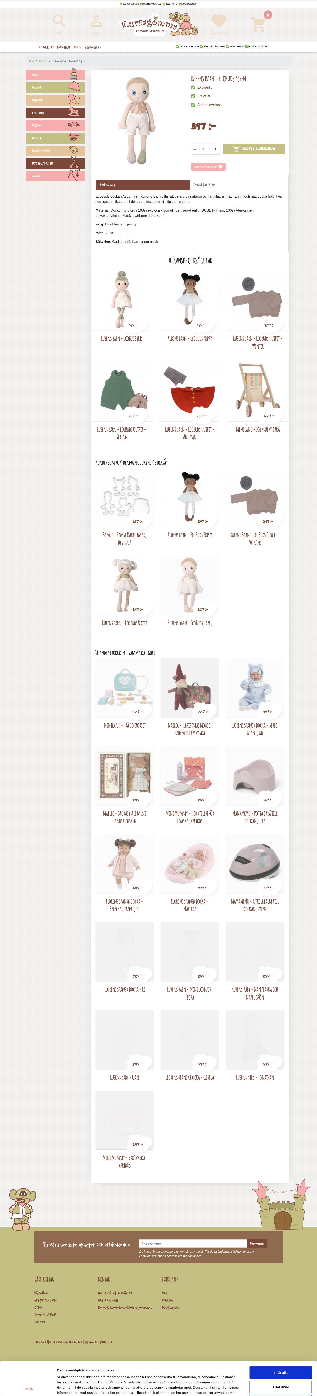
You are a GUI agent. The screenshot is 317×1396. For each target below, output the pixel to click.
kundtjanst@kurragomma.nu (131, 1307)
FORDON (58, 126)
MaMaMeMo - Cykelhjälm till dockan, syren (255, 905)
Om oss (39, 1321)
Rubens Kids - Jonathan (255, 1077)
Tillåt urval (281, 1353)
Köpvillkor (41, 1293)
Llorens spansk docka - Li (124, 989)
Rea (164, 1293)
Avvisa (280, 1367)
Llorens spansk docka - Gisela (190, 1077)
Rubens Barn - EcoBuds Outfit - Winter (258, 342)
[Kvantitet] (204, 149)
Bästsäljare (170, 1307)
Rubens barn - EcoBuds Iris (122, 338)
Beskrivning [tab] (107, 185)
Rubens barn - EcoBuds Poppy (190, 338)
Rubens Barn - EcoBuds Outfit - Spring (121, 433)
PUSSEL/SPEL (58, 151)
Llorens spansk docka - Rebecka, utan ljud (124, 905)
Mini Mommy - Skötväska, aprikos (125, 1161)
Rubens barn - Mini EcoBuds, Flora (190, 993)
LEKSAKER (58, 113)
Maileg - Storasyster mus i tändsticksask (124, 817)
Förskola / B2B (45, 1314)
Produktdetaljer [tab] (204, 185)
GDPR (38, 1307)
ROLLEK (58, 139)
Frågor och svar (45, 1300)
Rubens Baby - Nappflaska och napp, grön (255, 993)
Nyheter (167, 1300)
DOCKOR (58, 88)
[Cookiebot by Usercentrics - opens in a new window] (28, 1387)
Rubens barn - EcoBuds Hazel (190, 622)
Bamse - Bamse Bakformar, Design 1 (124, 538)
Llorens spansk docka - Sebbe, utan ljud (255, 729)
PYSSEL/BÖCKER (58, 164)
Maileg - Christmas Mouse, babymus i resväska (190, 729)
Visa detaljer (236, 1387)
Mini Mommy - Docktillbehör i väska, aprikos (190, 817)
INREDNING (58, 101)
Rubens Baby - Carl (124, 1077)
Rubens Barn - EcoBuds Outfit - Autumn (190, 433)
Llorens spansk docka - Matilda (190, 905)
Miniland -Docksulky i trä (258, 429)
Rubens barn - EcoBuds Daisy (124, 622)
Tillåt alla (281, 1339)
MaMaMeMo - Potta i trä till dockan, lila (255, 817)
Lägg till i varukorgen (254, 149)
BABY (58, 76)
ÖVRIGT (58, 177)
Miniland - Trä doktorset (125, 725)
